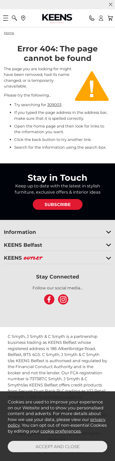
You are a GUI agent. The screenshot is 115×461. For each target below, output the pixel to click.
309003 (54, 104)
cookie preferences (60, 431)
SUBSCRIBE (58, 204)
